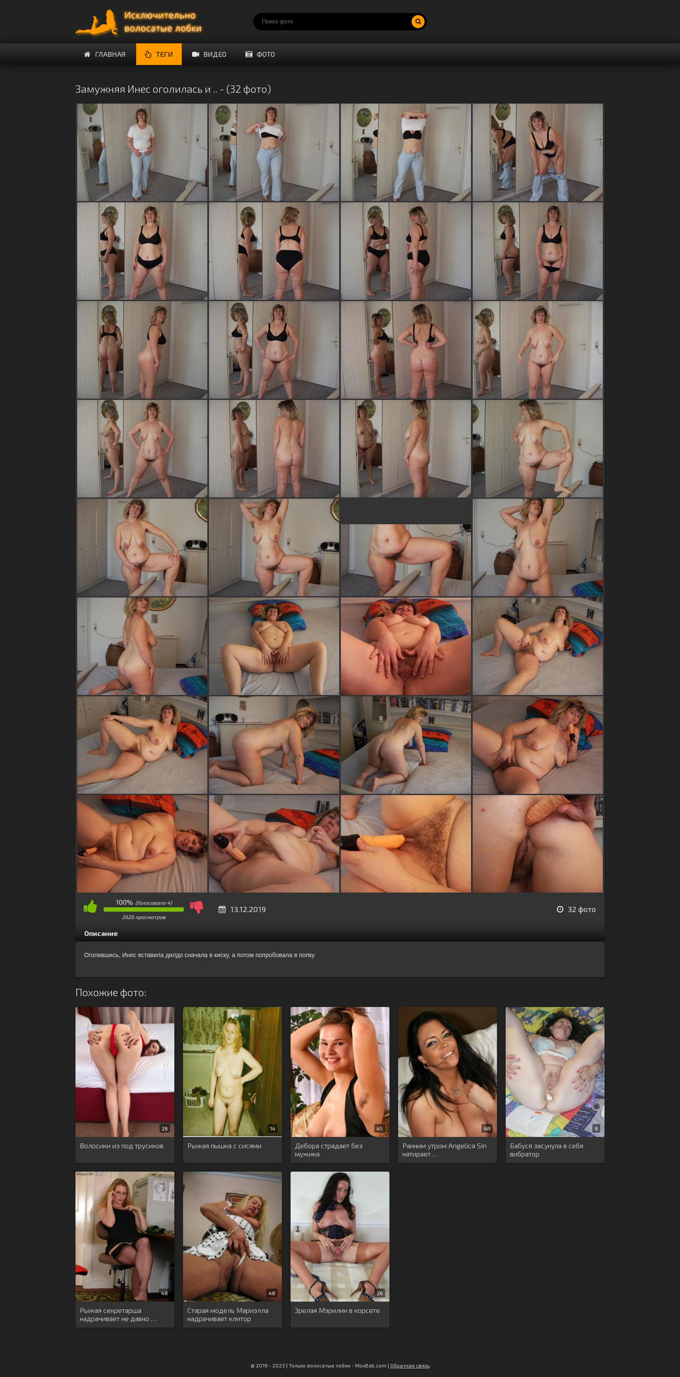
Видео (209, 54)
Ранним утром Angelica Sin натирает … (444, 1149)
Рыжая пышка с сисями (224, 1145)
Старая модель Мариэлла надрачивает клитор (227, 1314)
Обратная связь (410, 1365)
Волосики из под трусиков (121, 1145)
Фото (260, 54)
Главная (105, 54)
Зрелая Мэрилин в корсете (337, 1310)
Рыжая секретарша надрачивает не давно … (118, 1314)
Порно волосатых (140, 21)
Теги (159, 54)
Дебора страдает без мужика (329, 1149)
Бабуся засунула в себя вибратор (546, 1149)
